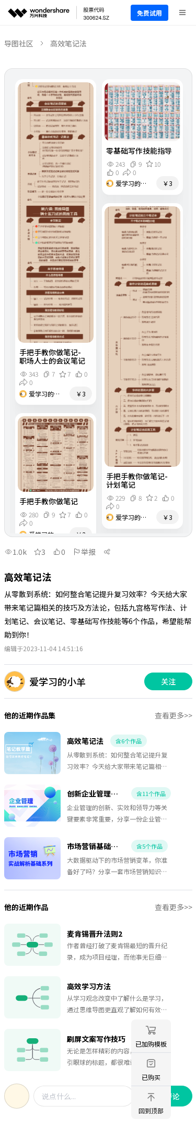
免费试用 (149, 12)
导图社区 (18, 43)
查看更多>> (173, 715)
